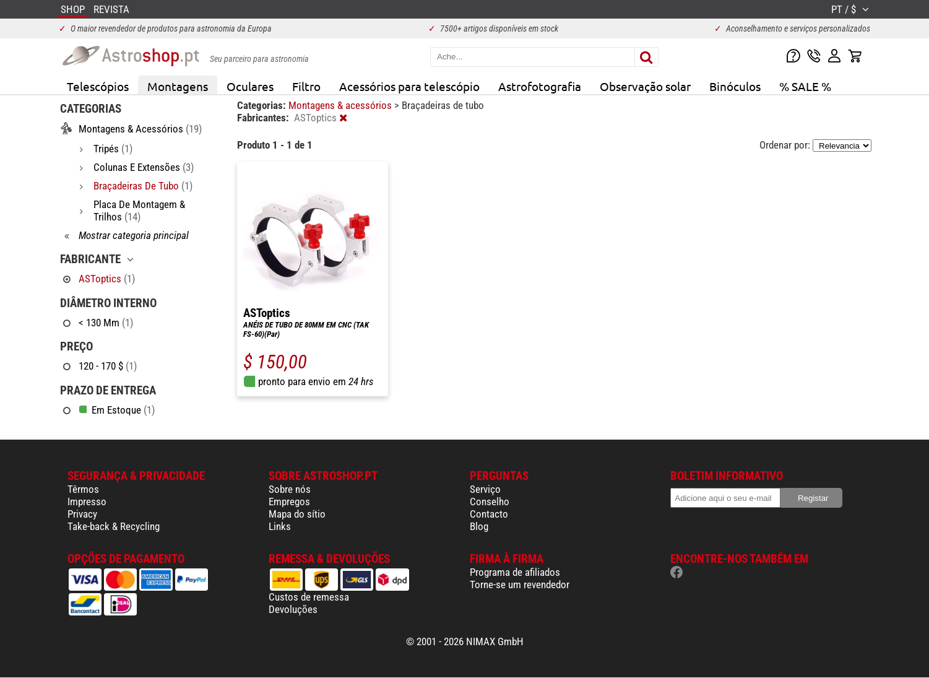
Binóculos (735, 86)
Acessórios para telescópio (409, 86)
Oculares (250, 86)
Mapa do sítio (297, 514)
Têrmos (83, 489)
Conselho (489, 501)
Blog (479, 526)
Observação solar (645, 86)
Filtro (306, 86)
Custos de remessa (309, 597)
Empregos (289, 501)
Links (280, 526)
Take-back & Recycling (113, 526)
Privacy (82, 514)
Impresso (86, 501)
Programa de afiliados (515, 572)
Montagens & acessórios (341, 105)
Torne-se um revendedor (519, 584)
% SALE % (805, 86)
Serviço (485, 489)
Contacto (489, 514)
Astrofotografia (539, 86)
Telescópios (98, 86)
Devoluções (293, 609)
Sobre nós (290, 489)
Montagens (177, 86)
